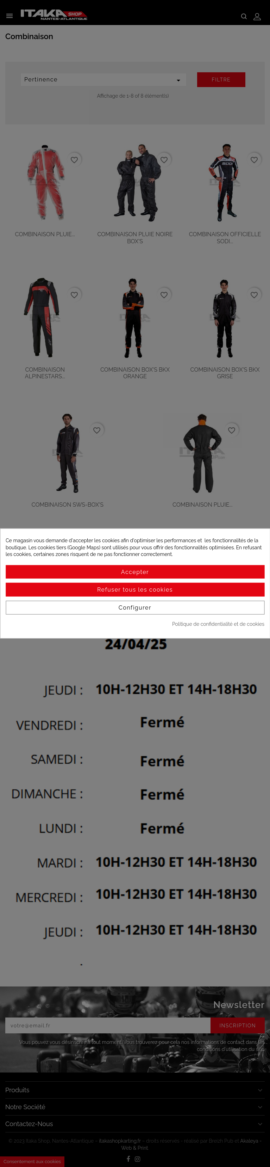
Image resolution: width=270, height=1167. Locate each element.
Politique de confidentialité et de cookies (218, 624)
